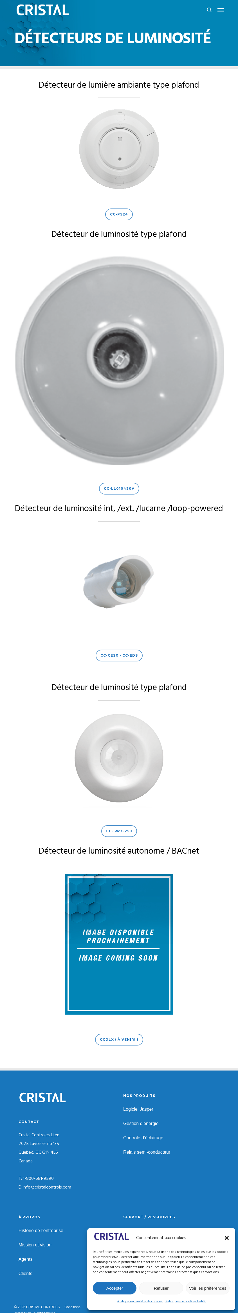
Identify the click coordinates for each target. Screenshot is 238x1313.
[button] (227, 1238)
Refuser (161, 1288)
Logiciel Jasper (138, 1109)
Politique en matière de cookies (140, 1301)
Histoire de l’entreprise (41, 1230)
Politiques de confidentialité (185, 1301)
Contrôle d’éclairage (143, 1137)
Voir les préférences (207, 1288)
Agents (26, 1259)
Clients (25, 1273)
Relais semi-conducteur (146, 1152)
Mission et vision (35, 1244)
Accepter (114, 1288)
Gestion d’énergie (140, 1123)
